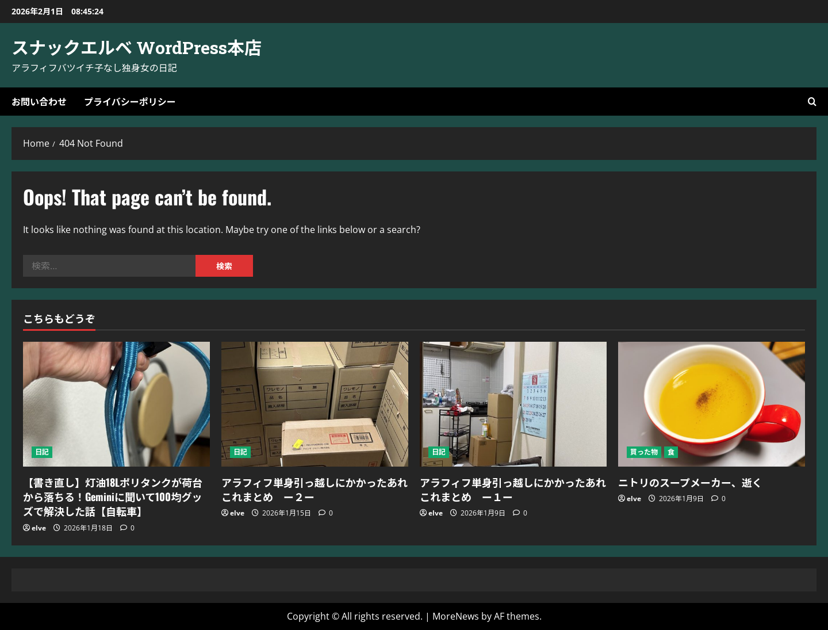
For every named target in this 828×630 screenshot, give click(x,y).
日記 (42, 452)
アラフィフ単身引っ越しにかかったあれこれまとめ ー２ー (314, 489)
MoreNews (455, 616)
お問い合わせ (39, 101)
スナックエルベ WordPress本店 (137, 47)
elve (39, 528)
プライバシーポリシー (130, 101)
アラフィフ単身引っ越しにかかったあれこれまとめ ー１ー (513, 489)
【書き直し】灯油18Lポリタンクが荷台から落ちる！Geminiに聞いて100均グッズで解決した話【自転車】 (112, 496)
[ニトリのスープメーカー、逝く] (711, 404)
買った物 (644, 452)
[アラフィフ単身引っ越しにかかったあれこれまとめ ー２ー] (314, 404)
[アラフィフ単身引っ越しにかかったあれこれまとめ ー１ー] (513, 404)
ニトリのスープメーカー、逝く (690, 482)
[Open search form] (812, 101)
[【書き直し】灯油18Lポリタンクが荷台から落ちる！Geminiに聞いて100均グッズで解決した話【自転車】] (116, 404)
